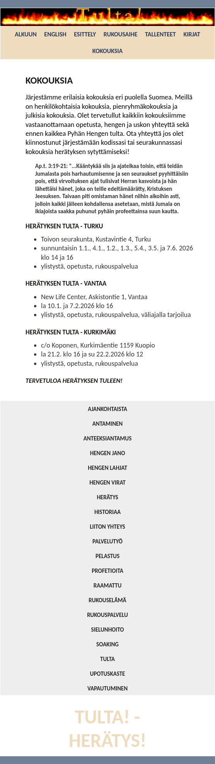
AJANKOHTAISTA (107, 409)
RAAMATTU (107, 585)
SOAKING (107, 644)
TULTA (107, 659)
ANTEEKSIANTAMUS (108, 438)
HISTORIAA (107, 512)
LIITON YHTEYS (107, 526)
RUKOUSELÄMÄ (107, 600)
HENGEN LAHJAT (107, 467)
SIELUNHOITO (107, 629)
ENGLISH (55, 34)
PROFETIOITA (107, 570)
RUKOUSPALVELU (107, 615)
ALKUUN (25, 34)
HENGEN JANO (107, 453)
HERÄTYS (107, 497)
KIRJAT (191, 34)
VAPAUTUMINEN (107, 688)
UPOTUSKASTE (107, 673)
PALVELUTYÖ (107, 541)
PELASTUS (107, 556)
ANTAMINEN (107, 423)
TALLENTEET (160, 34)
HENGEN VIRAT (107, 482)
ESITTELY (85, 34)
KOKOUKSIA (107, 51)
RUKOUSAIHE (121, 34)
